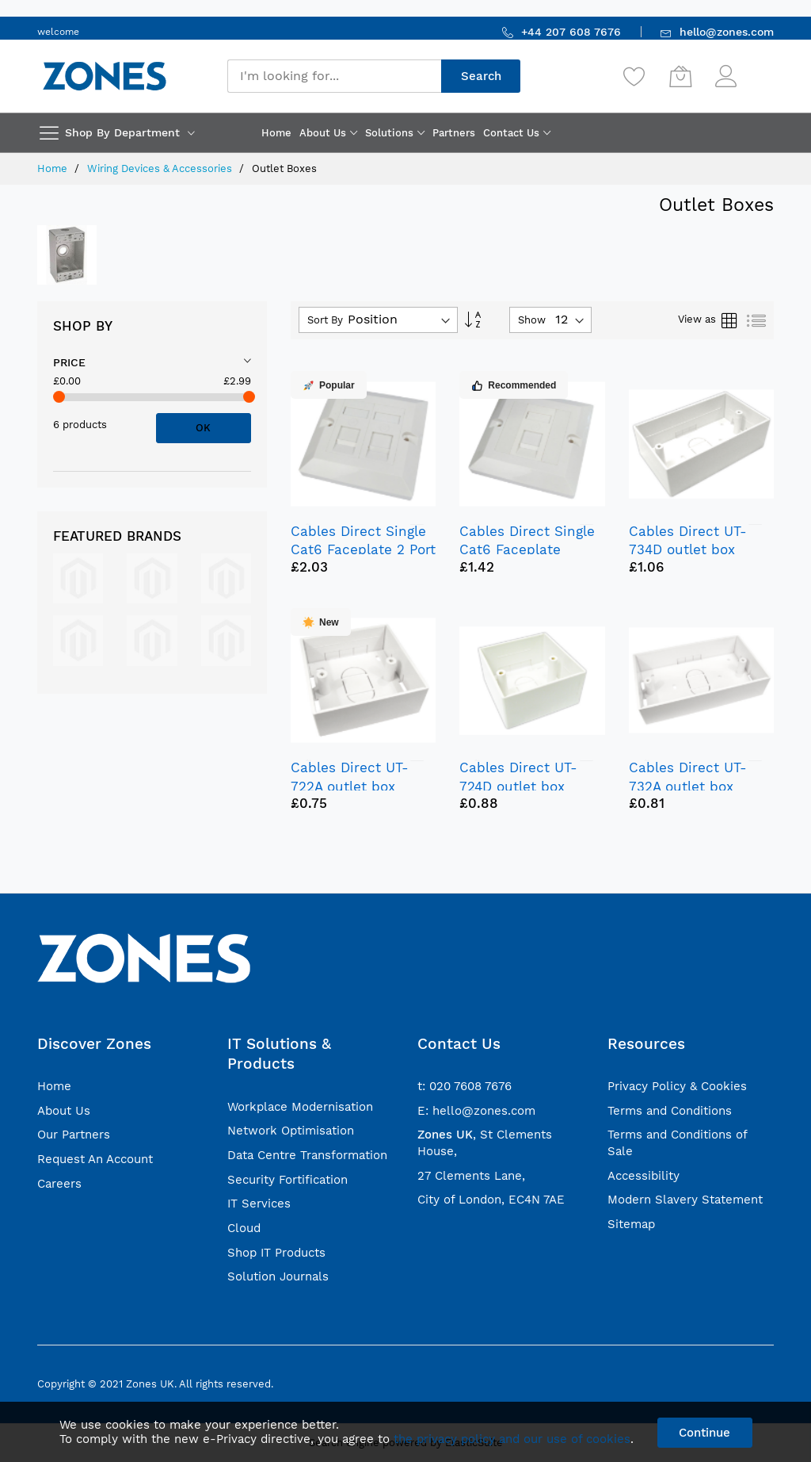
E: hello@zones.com (476, 1111)
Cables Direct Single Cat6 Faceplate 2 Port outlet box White (363, 549)
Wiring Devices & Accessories (161, 168)
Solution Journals (278, 1276)
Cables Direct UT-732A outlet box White (688, 786)
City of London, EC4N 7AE (491, 1199)
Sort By (325, 320)
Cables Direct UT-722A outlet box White (350, 786)
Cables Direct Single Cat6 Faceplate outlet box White (527, 549)
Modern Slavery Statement (685, 1199)
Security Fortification (287, 1180)
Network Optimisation (290, 1130)
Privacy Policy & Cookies (677, 1086)
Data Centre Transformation (307, 1155)
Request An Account (95, 1159)
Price (69, 362)
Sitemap (631, 1224)
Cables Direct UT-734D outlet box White (688, 549)
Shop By (82, 326)
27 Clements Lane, (471, 1176)
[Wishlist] (634, 76)
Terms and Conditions (669, 1111)
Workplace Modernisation (300, 1107)
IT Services (259, 1203)
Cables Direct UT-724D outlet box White (518, 786)
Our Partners (73, 1134)
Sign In (757, 69)
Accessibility (643, 1176)
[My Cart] (680, 76)
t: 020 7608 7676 (464, 1086)
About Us (63, 1111)
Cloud (244, 1228)
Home (53, 168)
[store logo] (104, 75)
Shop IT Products (276, 1253)
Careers (59, 1184)
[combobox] (334, 76)
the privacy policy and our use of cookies (512, 1439)
